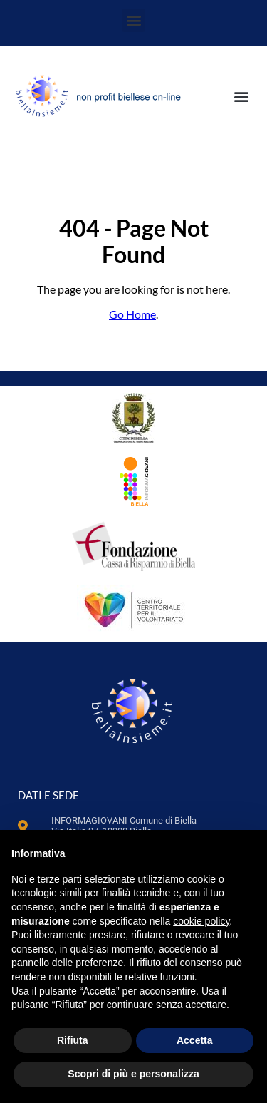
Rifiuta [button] (72, 1040)
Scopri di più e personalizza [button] (133, 1073)
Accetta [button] (195, 1040)
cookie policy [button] (201, 921)
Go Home (132, 314)
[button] (133, 20)
